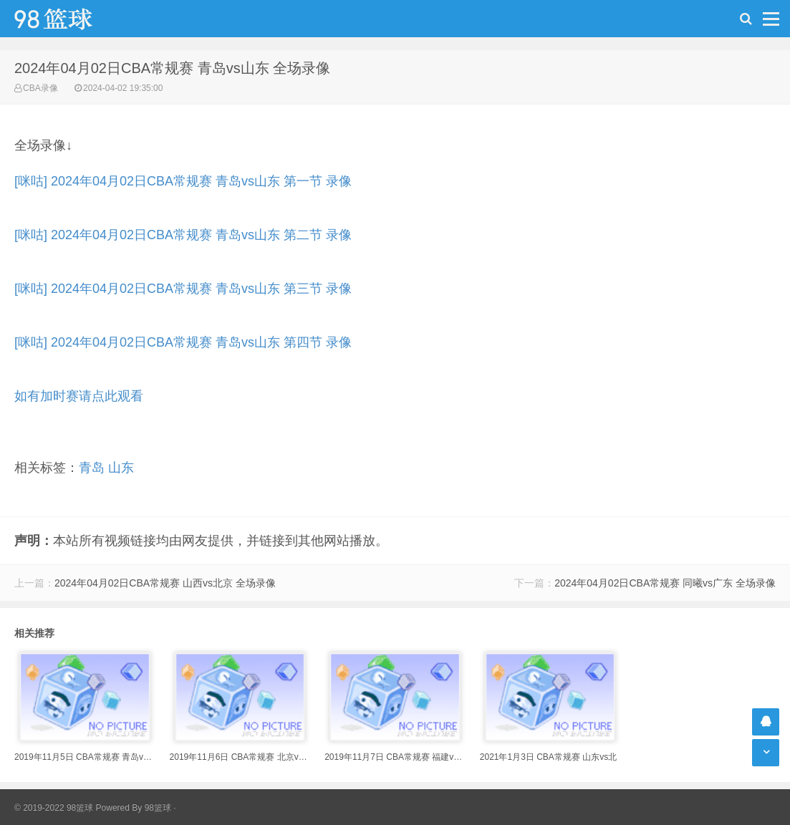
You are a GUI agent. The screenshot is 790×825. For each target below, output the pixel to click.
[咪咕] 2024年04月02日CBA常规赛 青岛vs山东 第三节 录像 (183, 288)
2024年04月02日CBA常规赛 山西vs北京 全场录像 (165, 583)
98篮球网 (71, 18)
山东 (121, 467)
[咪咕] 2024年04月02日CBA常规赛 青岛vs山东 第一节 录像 (183, 181)
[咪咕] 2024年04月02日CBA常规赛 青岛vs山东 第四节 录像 (183, 342)
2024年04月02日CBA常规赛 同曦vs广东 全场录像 (665, 583)
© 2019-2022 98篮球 (53, 808)
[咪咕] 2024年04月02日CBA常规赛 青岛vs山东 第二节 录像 (183, 235)
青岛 (92, 467)
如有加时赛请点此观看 (78, 396)
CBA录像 (40, 88)
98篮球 (158, 808)
